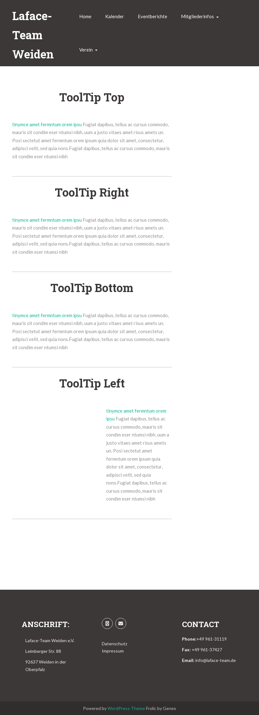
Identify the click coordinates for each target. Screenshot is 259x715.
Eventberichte (152, 16)
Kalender (114, 16)
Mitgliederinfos (197, 16)
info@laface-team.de (215, 660)
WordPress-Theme (126, 708)
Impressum (113, 650)
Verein (86, 49)
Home (85, 16)
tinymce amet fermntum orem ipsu (47, 124)
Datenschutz (114, 643)
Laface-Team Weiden (33, 35)
